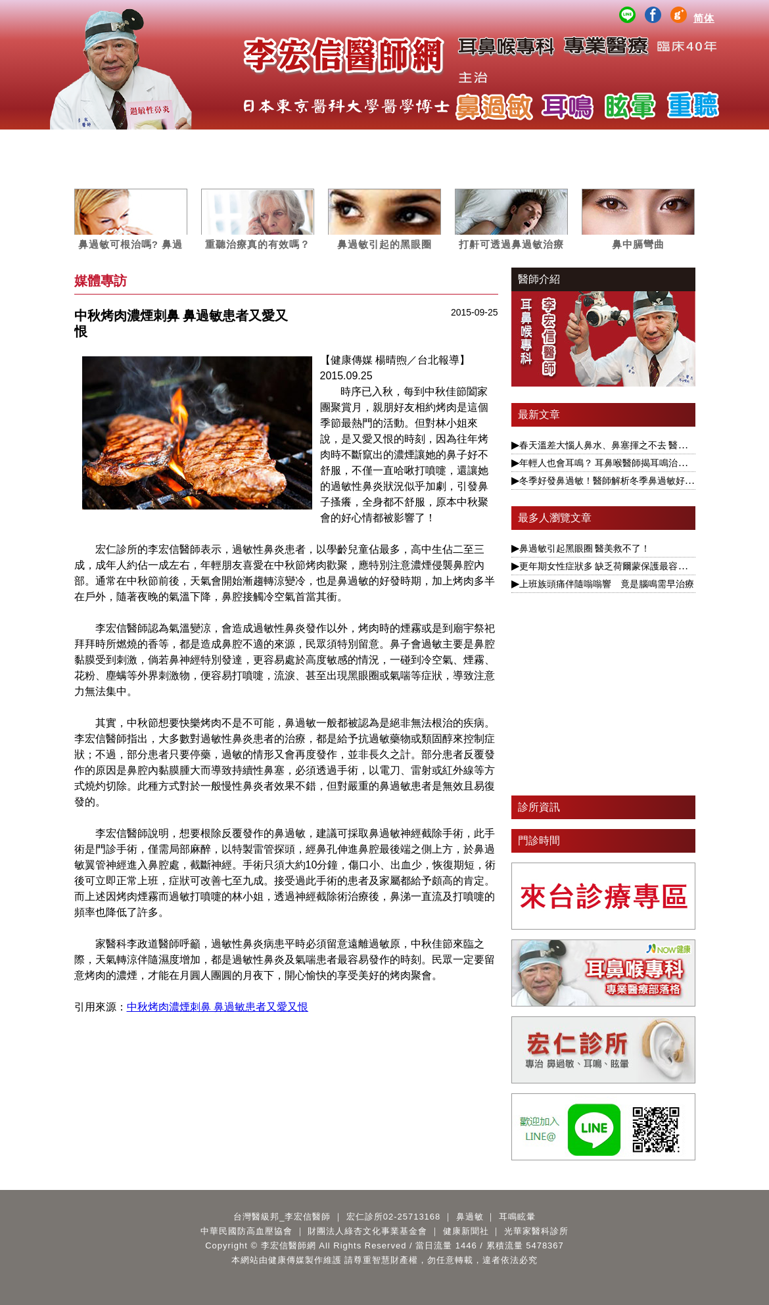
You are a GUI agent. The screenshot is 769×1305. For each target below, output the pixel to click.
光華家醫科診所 (536, 1231)
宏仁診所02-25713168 (393, 1217)
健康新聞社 (466, 1231)
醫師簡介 (105, 142)
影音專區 (478, 142)
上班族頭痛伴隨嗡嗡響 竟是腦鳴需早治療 (606, 584)
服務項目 (167, 142)
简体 (703, 18)
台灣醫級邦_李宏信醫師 (282, 1217)
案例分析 (415, 142)
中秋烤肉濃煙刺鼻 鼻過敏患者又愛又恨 (217, 1006)
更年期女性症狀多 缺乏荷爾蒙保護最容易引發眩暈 (621, 566)
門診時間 (539, 840)
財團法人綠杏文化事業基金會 (367, 1231)
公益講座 (540, 142)
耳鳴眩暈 (291, 142)
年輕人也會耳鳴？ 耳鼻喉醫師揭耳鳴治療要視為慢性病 (631, 463)
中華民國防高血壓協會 (246, 1231)
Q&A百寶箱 (663, 142)
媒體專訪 (354, 142)
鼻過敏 (229, 142)
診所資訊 (539, 807)
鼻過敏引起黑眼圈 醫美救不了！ (585, 548)
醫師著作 (602, 142)
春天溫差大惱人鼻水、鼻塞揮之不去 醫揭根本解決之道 (631, 445)
